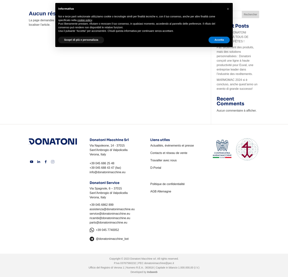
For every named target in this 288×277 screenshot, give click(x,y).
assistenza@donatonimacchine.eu (112, 209)
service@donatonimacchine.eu (110, 213)
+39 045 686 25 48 (102, 163)
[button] (228, 9)
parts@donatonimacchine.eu (108, 222)
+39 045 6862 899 (101, 204)
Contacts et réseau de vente (168, 153)
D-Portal (155, 167)
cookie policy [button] (84, 20)
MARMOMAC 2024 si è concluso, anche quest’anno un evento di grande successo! (237, 84)
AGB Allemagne (160, 191)
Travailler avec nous (163, 160)
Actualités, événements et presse (172, 145)
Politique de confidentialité (167, 184)
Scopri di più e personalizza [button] (81, 39)
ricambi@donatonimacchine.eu (110, 218)
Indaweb (152, 272)
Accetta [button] (219, 39)
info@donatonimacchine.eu (108, 172)
